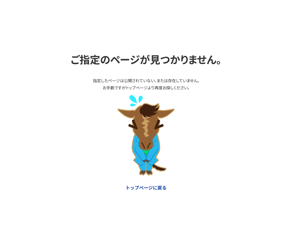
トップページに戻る (146, 187)
